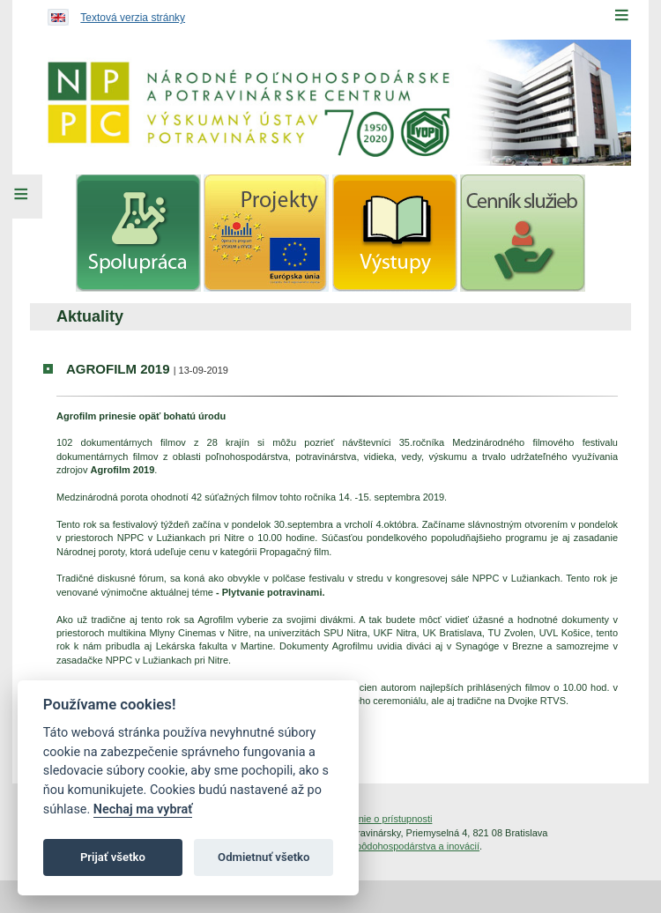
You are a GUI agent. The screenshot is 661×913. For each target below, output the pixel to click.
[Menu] (621, 15)
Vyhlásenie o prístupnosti (378, 818)
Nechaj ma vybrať (142, 809)
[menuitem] (138, 233)
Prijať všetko (112, 857)
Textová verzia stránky (132, 17)
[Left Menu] (21, 196)
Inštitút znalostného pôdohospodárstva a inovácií (374, 846)
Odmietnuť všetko (263, 857)
